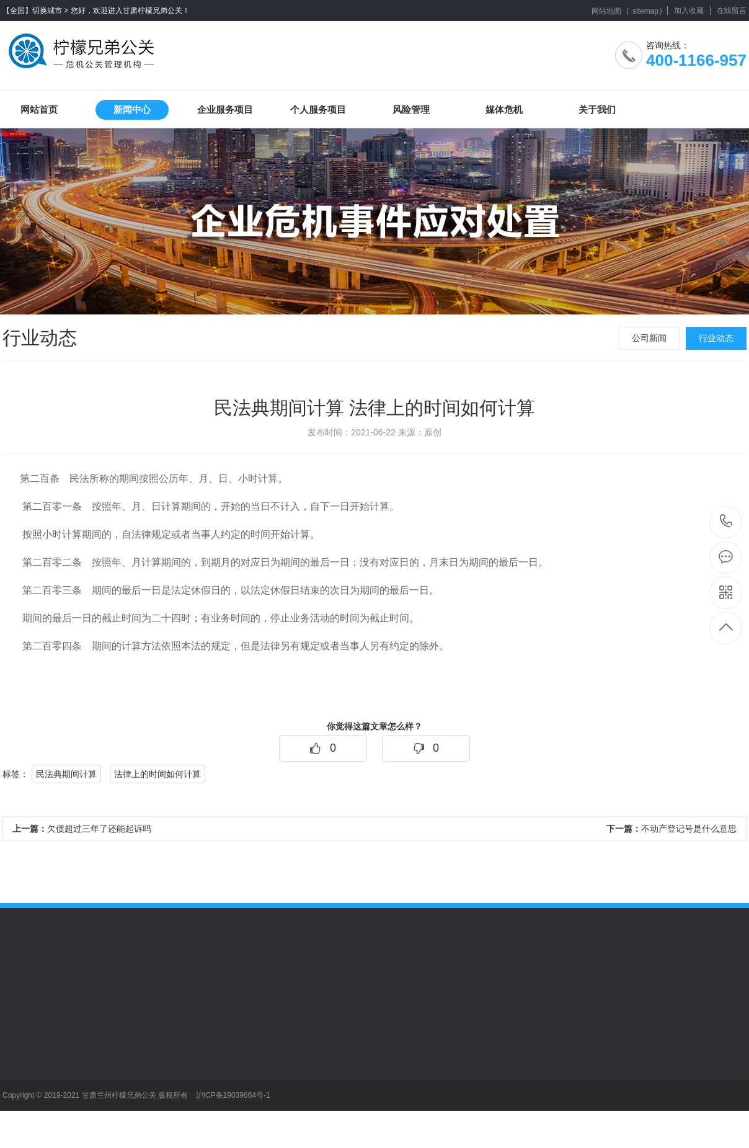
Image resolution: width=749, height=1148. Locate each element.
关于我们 (597, 109)
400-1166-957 (726, 521)
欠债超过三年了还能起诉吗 (81, 829)
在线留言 (732, 10)
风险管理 (411, 109)
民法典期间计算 (66, 774)
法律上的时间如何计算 (157, 774)
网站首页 (39, 109)
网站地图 (606, 11)
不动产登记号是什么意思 (671, 829)
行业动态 (716, 338)
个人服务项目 (318, 109)
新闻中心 (132, 109)
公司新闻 (649, 338)
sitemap (645, 11)
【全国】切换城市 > (35, 10)
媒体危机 (504, 109)
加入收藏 (689, 10)
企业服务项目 (225, 109)
